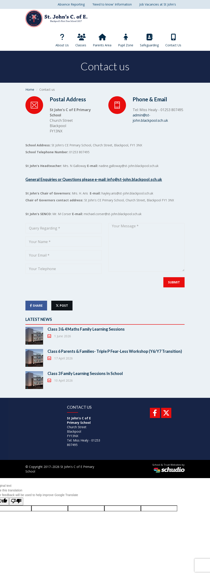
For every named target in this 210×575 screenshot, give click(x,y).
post (62, 305)
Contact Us (173, 40)
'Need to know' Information (112, 4)
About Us (62, 40)
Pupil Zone (125, 40)
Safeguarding (149, 40)
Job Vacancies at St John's (157, 4)
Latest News (38, 319)
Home (29, 89)
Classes (80, 40)
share (36, 305)
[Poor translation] (16, 501)
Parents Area (102, 40)
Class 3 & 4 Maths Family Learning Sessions (86, 329)
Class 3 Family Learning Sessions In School (85, 373)
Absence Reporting (71, 4)
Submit (174, 282)
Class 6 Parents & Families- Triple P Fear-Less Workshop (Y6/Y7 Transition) (115, 351)
